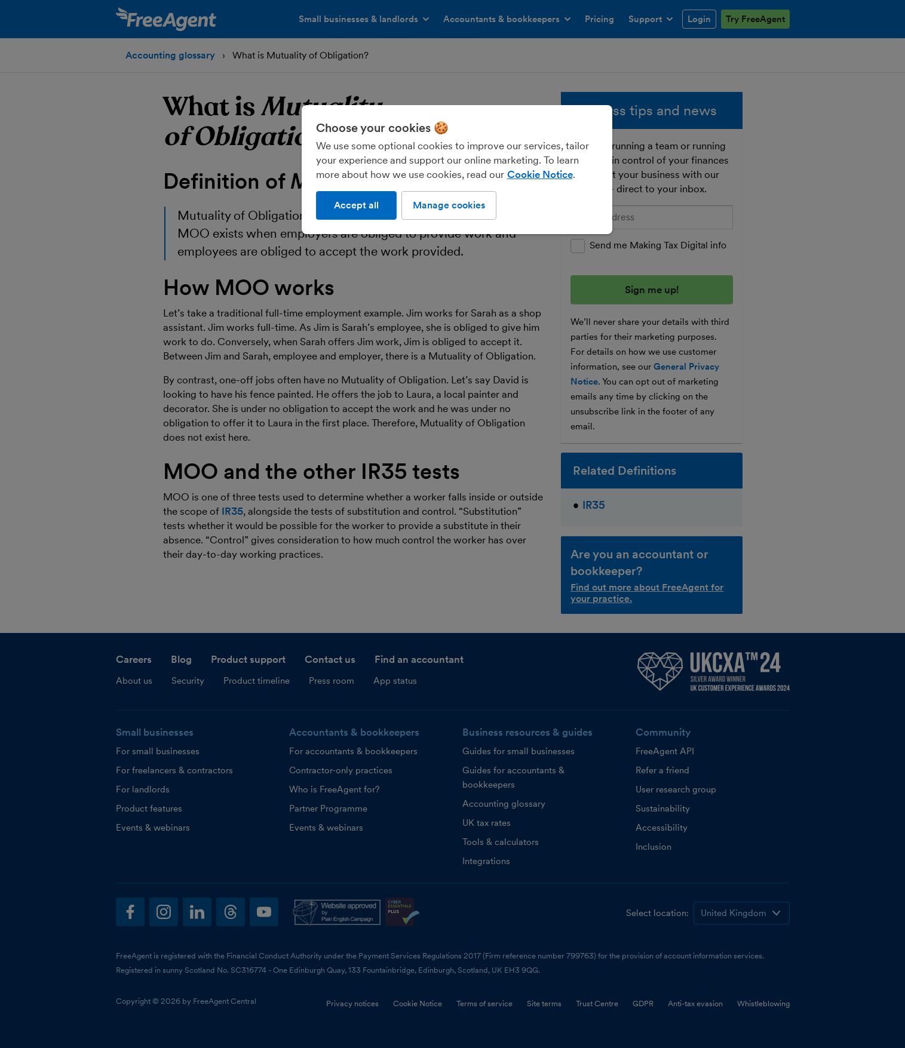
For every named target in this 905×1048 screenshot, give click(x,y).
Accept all (356, 205)
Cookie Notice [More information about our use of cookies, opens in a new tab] (540, 174)
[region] (457, 169)
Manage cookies (449, 205)
